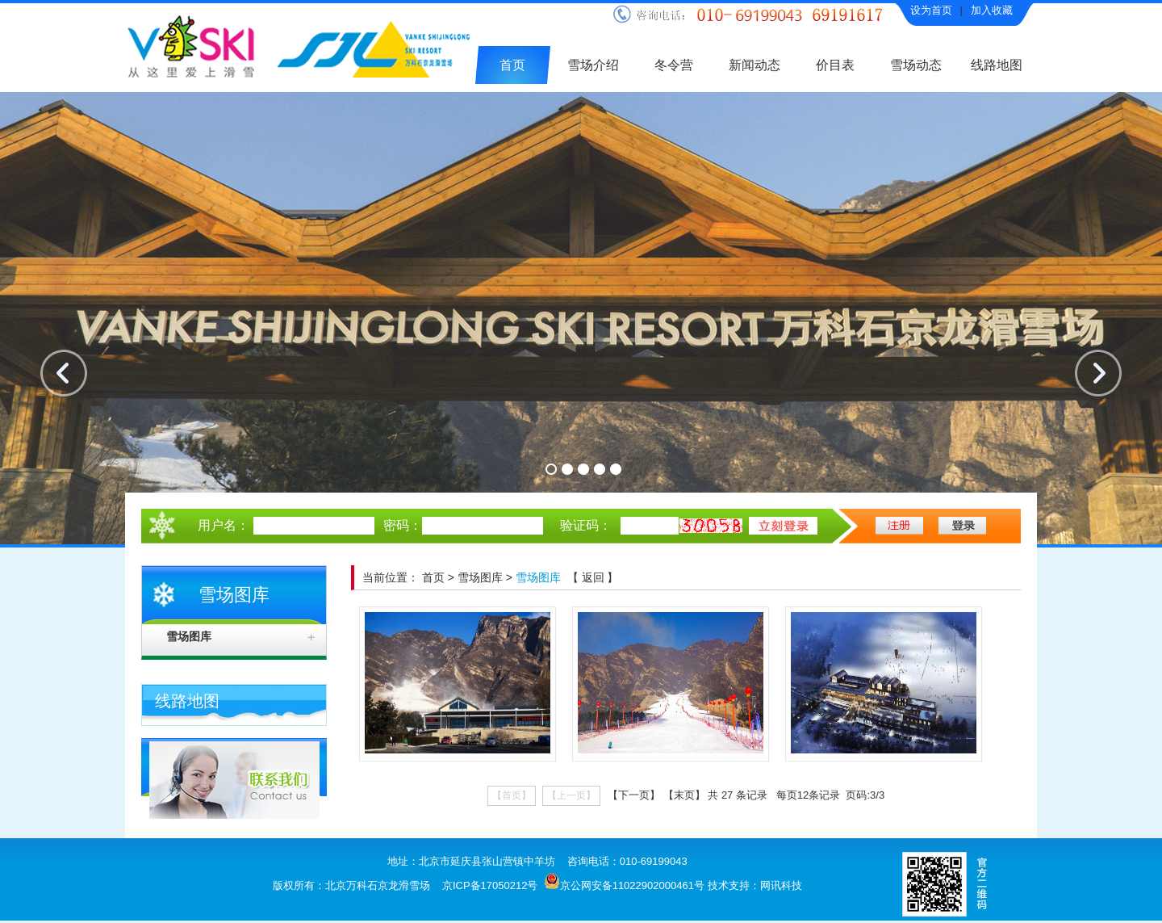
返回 (595, 577)
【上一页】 (571, 795)
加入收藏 (992, 10)
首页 (512, 65)
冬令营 (673, 65)
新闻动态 (754, 65)
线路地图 (996, 65)
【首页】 (511, 795)
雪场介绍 (593, 65)
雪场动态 (916, 65)
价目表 (835, 65)
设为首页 (931, 10)
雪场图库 (188, 637)
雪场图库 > (487, 577)
